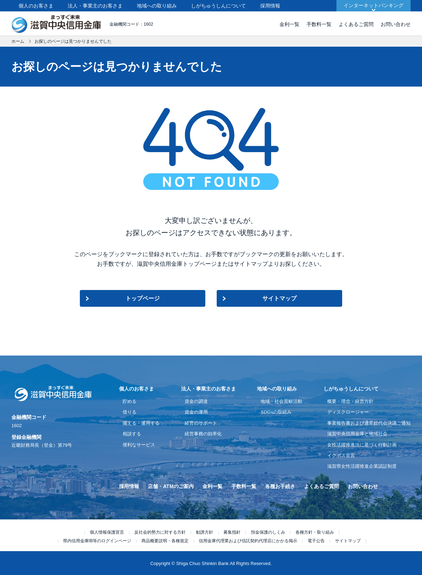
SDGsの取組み (276, 412)
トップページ (142, 298)
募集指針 (232, 532)
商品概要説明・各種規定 (165, 540)
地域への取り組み (157, 6)
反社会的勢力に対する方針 (160, 532)
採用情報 (270, 6)
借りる (130, 412)
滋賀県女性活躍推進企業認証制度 (362, 466)
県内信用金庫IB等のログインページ (97, 540)
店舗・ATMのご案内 (170, 486)
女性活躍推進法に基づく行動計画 (362, 444)
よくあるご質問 (356, 24)
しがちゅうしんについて (218, 6)
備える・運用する (141, 423)
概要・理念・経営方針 (350, 401)
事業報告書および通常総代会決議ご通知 (369, 423)
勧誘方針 (204, 532)
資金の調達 (196, 401)
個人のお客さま (36, 6)
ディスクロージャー (348, 412)
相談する (132, 433)
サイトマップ (279, 298)
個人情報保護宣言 (107, 532)
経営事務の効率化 (203, 433)
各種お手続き (280, 486)
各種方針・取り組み (314, 532)
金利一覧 (289, 24)
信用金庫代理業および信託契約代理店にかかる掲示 (248, 540)
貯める (130, 401)
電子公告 (316, 540)
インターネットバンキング (373, 5)
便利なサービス (139, 444)
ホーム (17, 41)
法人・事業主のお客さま (95, 6)
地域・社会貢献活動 (281, 401)
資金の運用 (196, 412)
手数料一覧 (319, 24)
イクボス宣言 (341, 455)
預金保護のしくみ (268, 532)
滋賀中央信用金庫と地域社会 (357, 433)
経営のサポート (201, 423)
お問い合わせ (396, 24)
